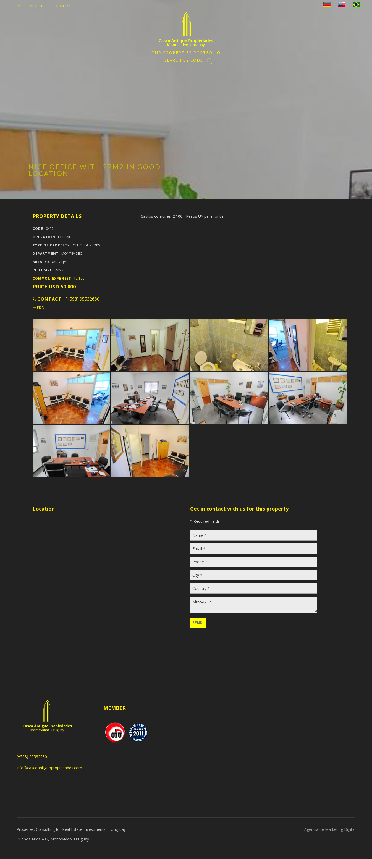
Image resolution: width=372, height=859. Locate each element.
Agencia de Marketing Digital (329, 829)
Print (39, 307)
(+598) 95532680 (82, 299)
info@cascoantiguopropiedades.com (49, 767)
